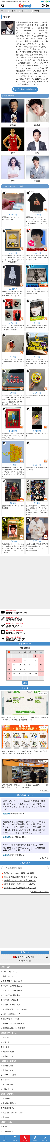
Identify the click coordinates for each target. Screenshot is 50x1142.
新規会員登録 (8, 1066)
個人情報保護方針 (10, 1103)
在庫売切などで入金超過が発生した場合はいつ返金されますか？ (21, 880)
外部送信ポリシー (10, 1108)
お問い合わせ (8, 1089)
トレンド (6, 1047)
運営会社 (6, 1117)
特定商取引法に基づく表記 (13, 1113)
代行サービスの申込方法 (12, 986)
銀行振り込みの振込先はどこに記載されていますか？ (21, 887)
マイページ (7, 1080)
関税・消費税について (11, 1014)
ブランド (6, 1042)
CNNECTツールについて (12, 981)
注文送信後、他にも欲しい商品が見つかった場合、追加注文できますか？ (21, 884)
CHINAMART (8, 1131)
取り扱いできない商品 (11, 1005)
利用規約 (6, 1098)
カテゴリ (6, 1037)
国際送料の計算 (9, 1052)
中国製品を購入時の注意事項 (14, 1028)
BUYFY (6, 1127)
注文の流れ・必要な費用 (12, 990)
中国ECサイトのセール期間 (13, 1023)
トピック (45, 791)
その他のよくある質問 (40, 892)
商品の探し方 (8, 976)
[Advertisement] (25, 582)
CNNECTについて (10, 972)
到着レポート (8, 1056)
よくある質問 (8, 1084)
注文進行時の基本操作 (11, 995)
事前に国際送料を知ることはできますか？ (21, 877)
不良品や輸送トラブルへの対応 (15, 1009)
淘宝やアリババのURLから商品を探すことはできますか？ (21, 873)
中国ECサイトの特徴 (11, 1019)
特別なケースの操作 (10, 1000)
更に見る (45, 858)
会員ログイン (8, 1070)
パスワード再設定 (10, 1075)
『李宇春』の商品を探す (26, 89)
